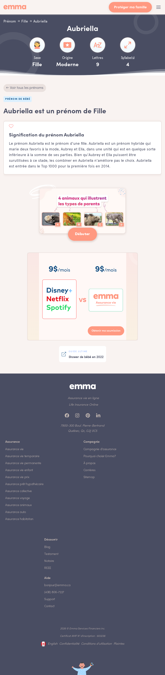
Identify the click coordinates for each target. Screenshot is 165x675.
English (53, 643)
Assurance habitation (19, 519)
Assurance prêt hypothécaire (24, 484)
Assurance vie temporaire (22, 456)
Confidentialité (69, 643)
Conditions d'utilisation (96, 643)
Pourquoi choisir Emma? (99, 456)
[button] (158, 7)
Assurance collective (18, 491)
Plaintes (119, 643)
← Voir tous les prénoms (24, 88)
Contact (49, 606)
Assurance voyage (17, 498)
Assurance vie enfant (19, 470)
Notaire (49, 561)
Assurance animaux (18, 505)
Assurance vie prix (17, 477)
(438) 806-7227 (54, 592)
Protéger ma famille (130, 7)
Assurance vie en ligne (83, 398)
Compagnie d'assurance (100, 449)
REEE (47, 568)
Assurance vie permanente (23, 463)
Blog (47, 547)
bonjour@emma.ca (57, 585)
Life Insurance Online (83, 404)
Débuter (82, 234)
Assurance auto (15, 512)
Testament (51, 554)
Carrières (89, 470)
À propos (89, 463)
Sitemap (89, 477)
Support (49, 599)
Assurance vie (14, 449)
